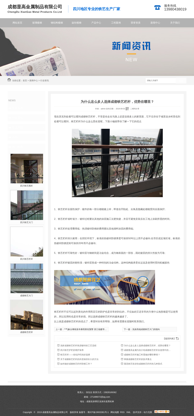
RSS (122, 412)
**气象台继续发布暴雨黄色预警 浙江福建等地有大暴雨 (89, 329)
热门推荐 (17, 146)
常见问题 (17, 127)
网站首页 (17, 22)
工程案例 (116, 22)
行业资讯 (44, 80)
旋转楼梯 (76, 22)
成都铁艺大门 (26, 295)
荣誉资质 (135, 22)
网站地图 (114, 412)
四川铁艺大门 (26, 222)
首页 (25, 80)
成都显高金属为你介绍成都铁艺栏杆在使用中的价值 (148, 350)
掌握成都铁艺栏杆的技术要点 (138, 359)
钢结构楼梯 (57, 22)
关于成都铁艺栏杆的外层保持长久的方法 (79, 359)
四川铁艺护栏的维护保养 (72, 350)
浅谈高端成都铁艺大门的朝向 (146, 329)
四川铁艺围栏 (26, 186)
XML (128, 412)
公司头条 (17, 108)
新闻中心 (155, 22)
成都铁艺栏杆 (26, 332)
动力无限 (148, 412)
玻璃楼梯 (37, 22)
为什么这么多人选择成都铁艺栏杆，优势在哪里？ (147, 345)
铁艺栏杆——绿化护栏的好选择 (75, 354)
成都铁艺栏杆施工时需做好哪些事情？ (142, 354)
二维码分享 (134, 109)
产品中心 (96, 22)
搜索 (181, 80)
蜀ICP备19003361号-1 (98, 412)
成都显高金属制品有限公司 (35, 6)
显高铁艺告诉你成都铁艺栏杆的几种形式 (143, 364)
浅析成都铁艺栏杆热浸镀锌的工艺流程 (78, 345)
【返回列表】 (169, 338)
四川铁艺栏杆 (26, 259)
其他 (15, 137)
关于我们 (175, 22)
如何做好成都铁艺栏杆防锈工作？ (76, 364)
